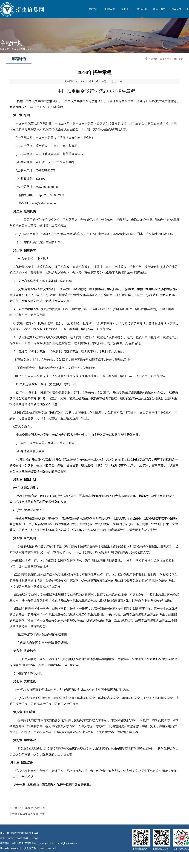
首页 (14, 49)
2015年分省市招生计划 (27, 813)
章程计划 (142, 9)
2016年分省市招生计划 (27, 808)
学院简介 (94, 9)
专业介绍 (126, 9)
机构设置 (110, 9)
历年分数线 (159, 9)
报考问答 (177, 9)
